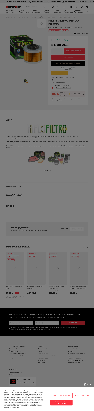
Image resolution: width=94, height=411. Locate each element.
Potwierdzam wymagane (61, 395)
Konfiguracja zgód (82, 395)
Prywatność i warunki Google (35, 399)
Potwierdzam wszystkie (61, 402)
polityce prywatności (16, 397)
